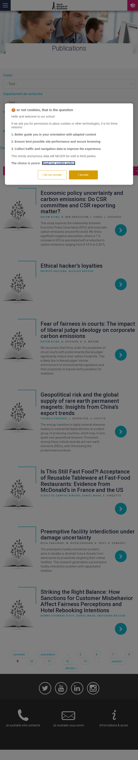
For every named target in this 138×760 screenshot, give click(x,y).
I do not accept (52, 174)
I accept (83, 174)
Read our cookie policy (58, 163)
